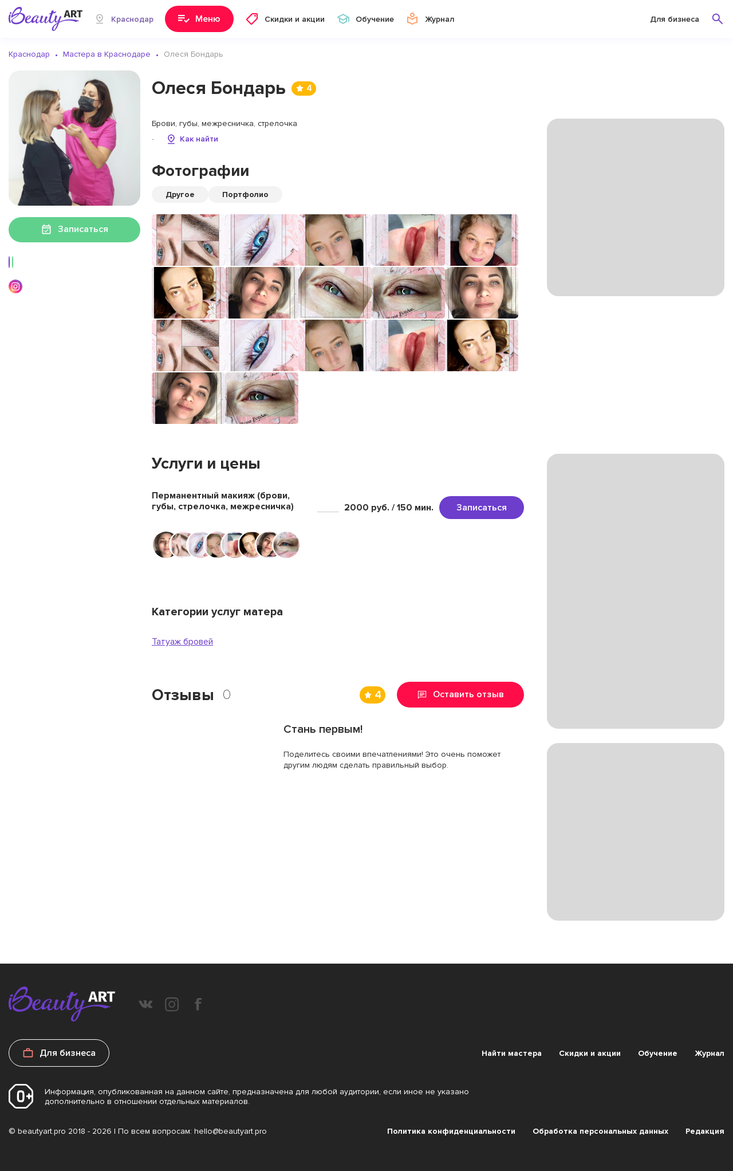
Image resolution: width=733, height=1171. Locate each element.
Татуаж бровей (182, 641)
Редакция (704, 1131)
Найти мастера (512, 1053)
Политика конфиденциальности (451, 1131)
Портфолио (245, 194)
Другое (180, 194)
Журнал (709, 1053)
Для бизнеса (674, 19)
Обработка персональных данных (600, 1131)
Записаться (481, 507)
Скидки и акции (590, 1053)
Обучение (657, 1053)
